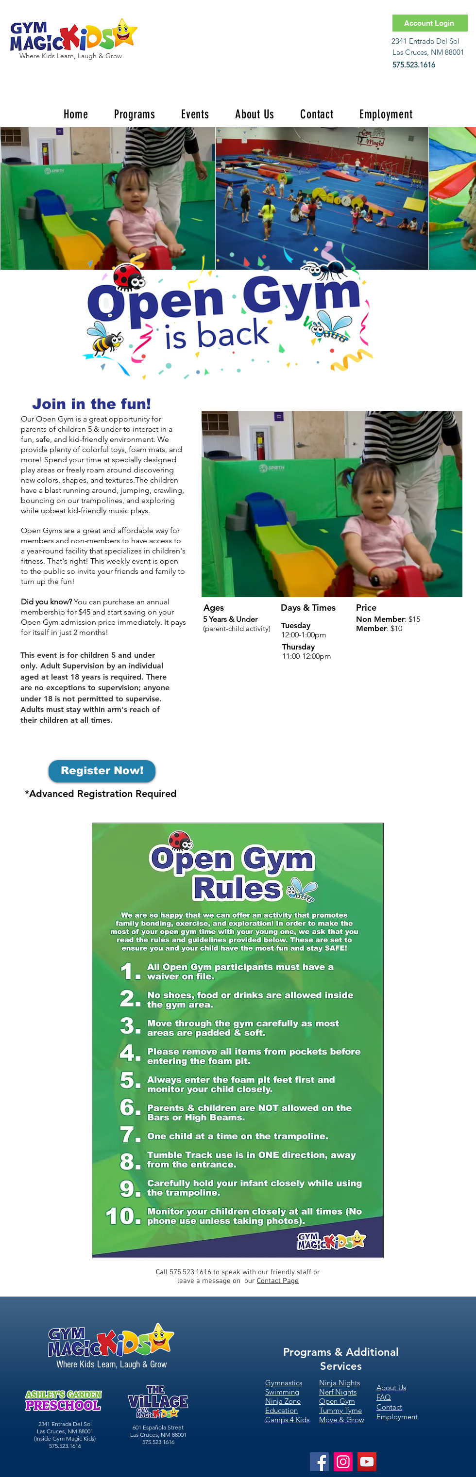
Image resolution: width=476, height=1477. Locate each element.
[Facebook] (319, 1461)
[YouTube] (366, 1461)
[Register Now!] (102, 771)
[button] (134, 114)
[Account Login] (430, 23)
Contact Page (278, 1281)
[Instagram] (343, 1461)
